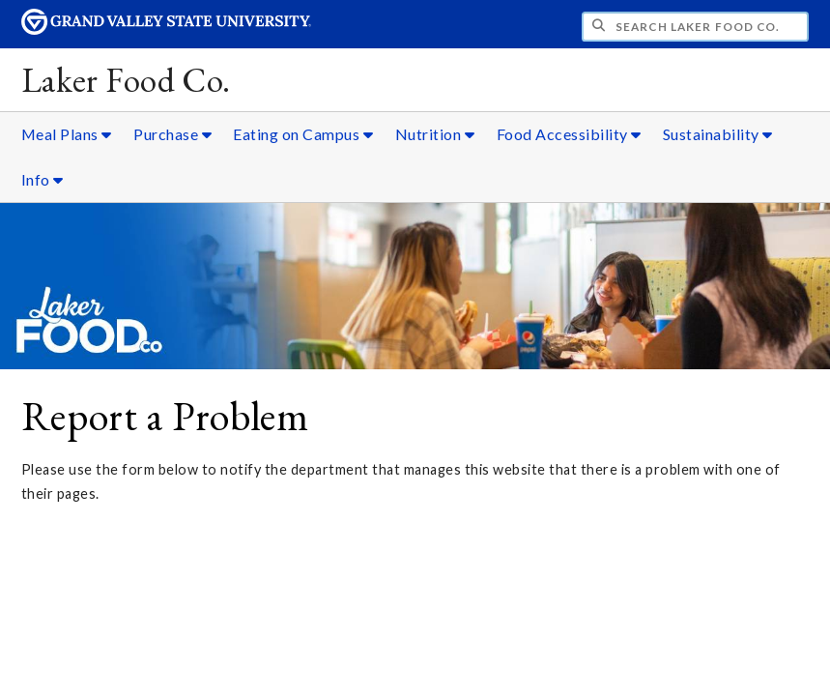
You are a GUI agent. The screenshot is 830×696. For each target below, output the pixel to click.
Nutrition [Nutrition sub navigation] (435, 134)
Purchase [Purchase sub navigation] (172, 134)
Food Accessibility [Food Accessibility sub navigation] (569, 134)
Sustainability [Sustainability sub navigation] (718, 134)
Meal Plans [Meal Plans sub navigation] (66, 134)
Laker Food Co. (126, 80)
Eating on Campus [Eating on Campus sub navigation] (303, 134)
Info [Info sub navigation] (42, 179)
